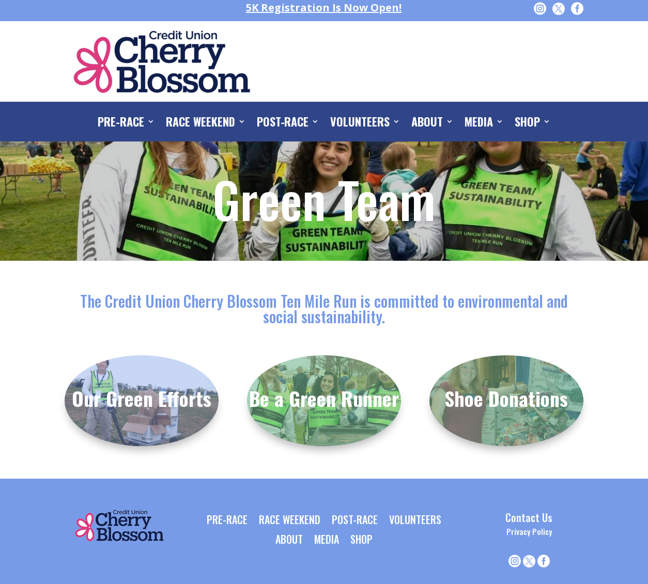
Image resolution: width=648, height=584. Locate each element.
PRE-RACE (121, 123)
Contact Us (528, 517)
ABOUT (427, 123)
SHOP (527, 123)
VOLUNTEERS (360, 123)
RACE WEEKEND (200, 123)
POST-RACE (283, 123)
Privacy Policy (529, 531)
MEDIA (479, 123)
